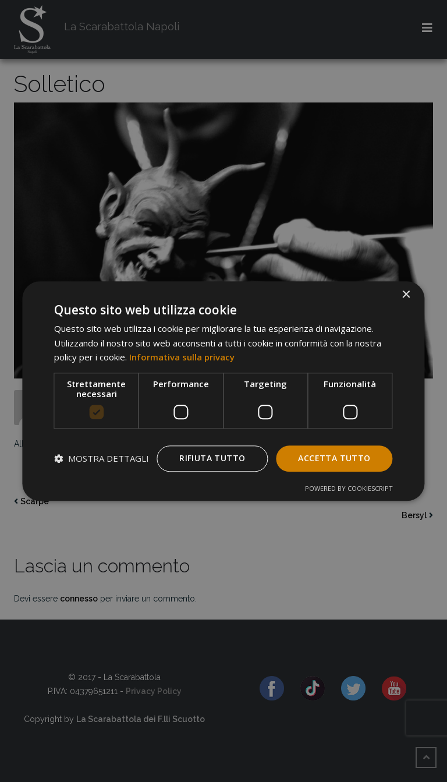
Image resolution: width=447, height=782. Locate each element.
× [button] (406, 295)
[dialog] (223, 391)
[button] (101, 459)
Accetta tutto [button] (334, 457)
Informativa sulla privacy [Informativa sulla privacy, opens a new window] (182, 357)
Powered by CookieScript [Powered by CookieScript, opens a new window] (349, 488)
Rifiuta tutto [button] (212, 457)
